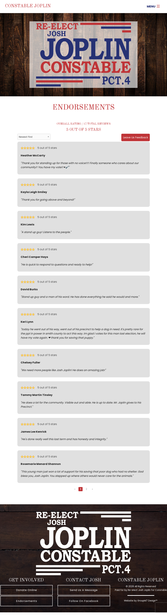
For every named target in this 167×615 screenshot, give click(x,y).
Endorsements (26, 601)
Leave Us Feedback (135, 137)
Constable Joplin (28, 6)
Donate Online (26, 590)
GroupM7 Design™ (147, 600)
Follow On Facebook (83, 601)
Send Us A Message (84, 590)
